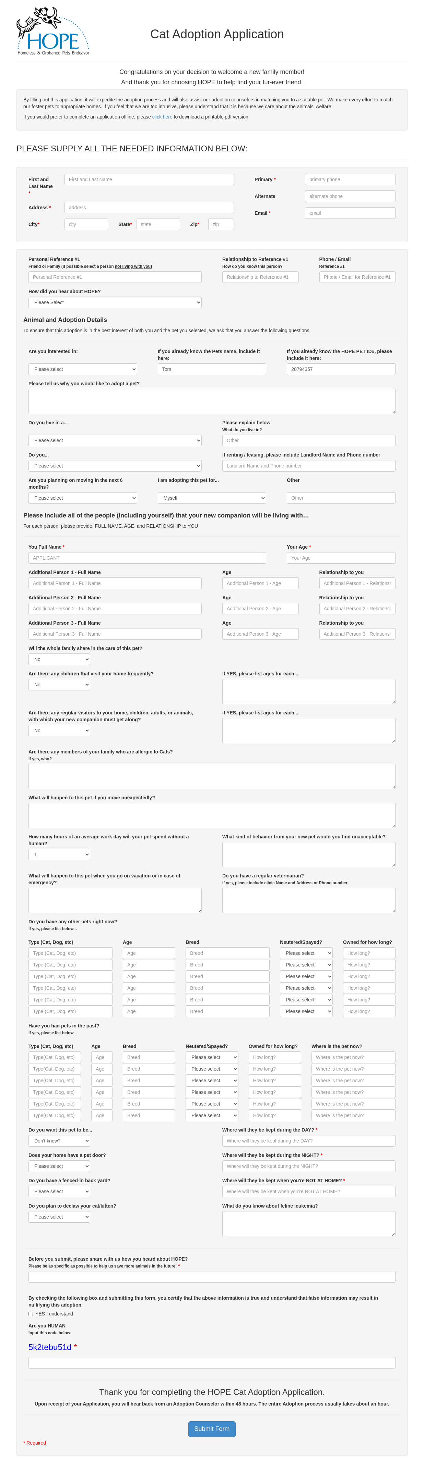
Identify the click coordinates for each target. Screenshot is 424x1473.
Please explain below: (247, 426)
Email (263, 213)
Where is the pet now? (337, 1046)
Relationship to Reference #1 (255, 263)
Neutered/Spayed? (301, 942)
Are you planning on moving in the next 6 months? (75, 483)
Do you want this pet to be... (60, 1130)
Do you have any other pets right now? (72, 925)
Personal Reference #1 (90, 263)
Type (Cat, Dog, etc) (50, 942)
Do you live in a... (48, 426)
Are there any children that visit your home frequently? (91, 673)
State (124, 224)
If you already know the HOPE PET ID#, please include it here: (339, 355)
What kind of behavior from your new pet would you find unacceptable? (304, 836)
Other (293, 483)
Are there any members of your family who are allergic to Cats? (100, 755)
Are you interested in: (53, 355)
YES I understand (50, 1313)
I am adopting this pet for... (188, 483)
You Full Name (46, 547)
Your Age (299, 547)
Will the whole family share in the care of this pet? (85, 648)
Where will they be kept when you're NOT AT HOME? (283, 1180)
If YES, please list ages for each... (260, 673)
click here (162, 117)
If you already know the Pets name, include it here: (209, 355)
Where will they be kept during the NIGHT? (272, 1155)
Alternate (265, 196)
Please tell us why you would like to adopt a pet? (84, 383)
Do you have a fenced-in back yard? (69, 1180)
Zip (194, 224)
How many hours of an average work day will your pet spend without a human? (108, 840)
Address (39, 207)
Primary (265, 179)
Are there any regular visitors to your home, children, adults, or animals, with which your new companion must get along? (110, 716)
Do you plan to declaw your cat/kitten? (72, 1206)
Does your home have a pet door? (67, 1155)
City (33, 224)
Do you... (38, 455)
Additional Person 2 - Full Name (64, 597)
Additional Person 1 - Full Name (64, 572)
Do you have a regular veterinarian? (285, 879)
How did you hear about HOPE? (64, 291)
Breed (192, 942)
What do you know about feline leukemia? (270, 1206)
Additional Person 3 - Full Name (64, 623)
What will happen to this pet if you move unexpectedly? (91, 797)
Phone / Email (335, 263)
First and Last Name (40, 186)
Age (226, 572)
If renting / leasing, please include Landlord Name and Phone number (301, 455)
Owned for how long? (367, 942)
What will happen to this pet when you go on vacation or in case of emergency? (104, 879)
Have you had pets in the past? (63, 1029)
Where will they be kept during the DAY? (269, 1130)
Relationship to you (341, 572)
